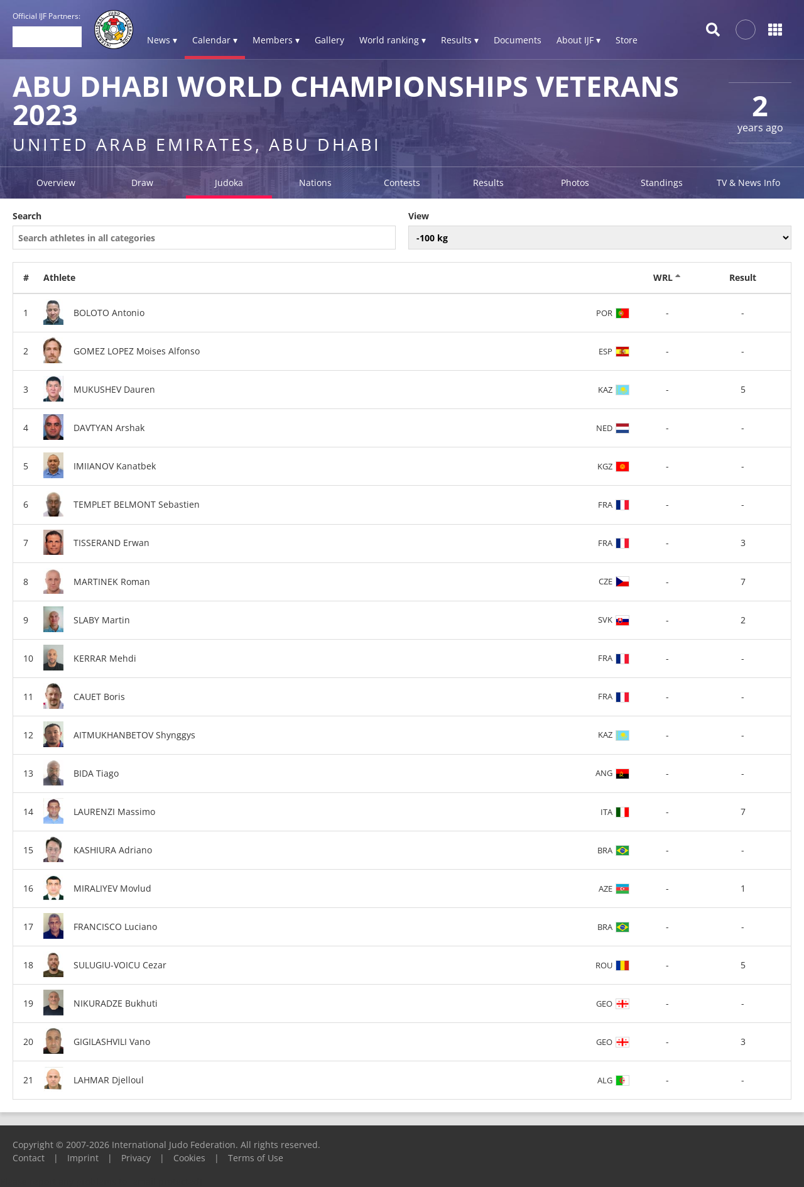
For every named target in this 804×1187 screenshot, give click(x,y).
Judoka (229, 183)
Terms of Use (255, 1158)
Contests (402, 183)
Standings (662, 183)
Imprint (83, 1158)
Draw (142, 183)
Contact (29, 1158)
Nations (315, 183)
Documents (517, 40)
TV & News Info (748, 183)
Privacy (136, 1158)
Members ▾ (276, 40)
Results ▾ (460, 40)
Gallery (329, 40)
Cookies (189, 1158)
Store (627, 40)
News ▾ (162, 40)
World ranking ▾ (392, 40)
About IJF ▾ (578, 40)
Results (488, 183)
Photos (575, 183)
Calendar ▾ (214, 40)
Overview (55, 183)
